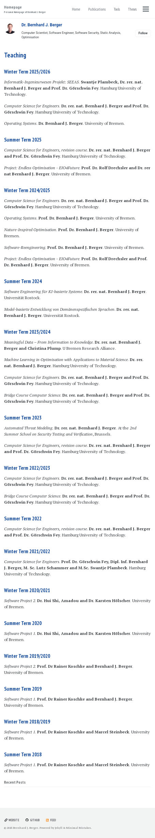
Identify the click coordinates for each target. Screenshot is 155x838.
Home (76, 9)
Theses (132, 9)
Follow (143, 33)
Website (11, 820)
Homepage (25, 9)
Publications (97, 9)
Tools (117, 9)
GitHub (32, 820)
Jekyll (58, 827)
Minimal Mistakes (78, 827)
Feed (51, 820)
